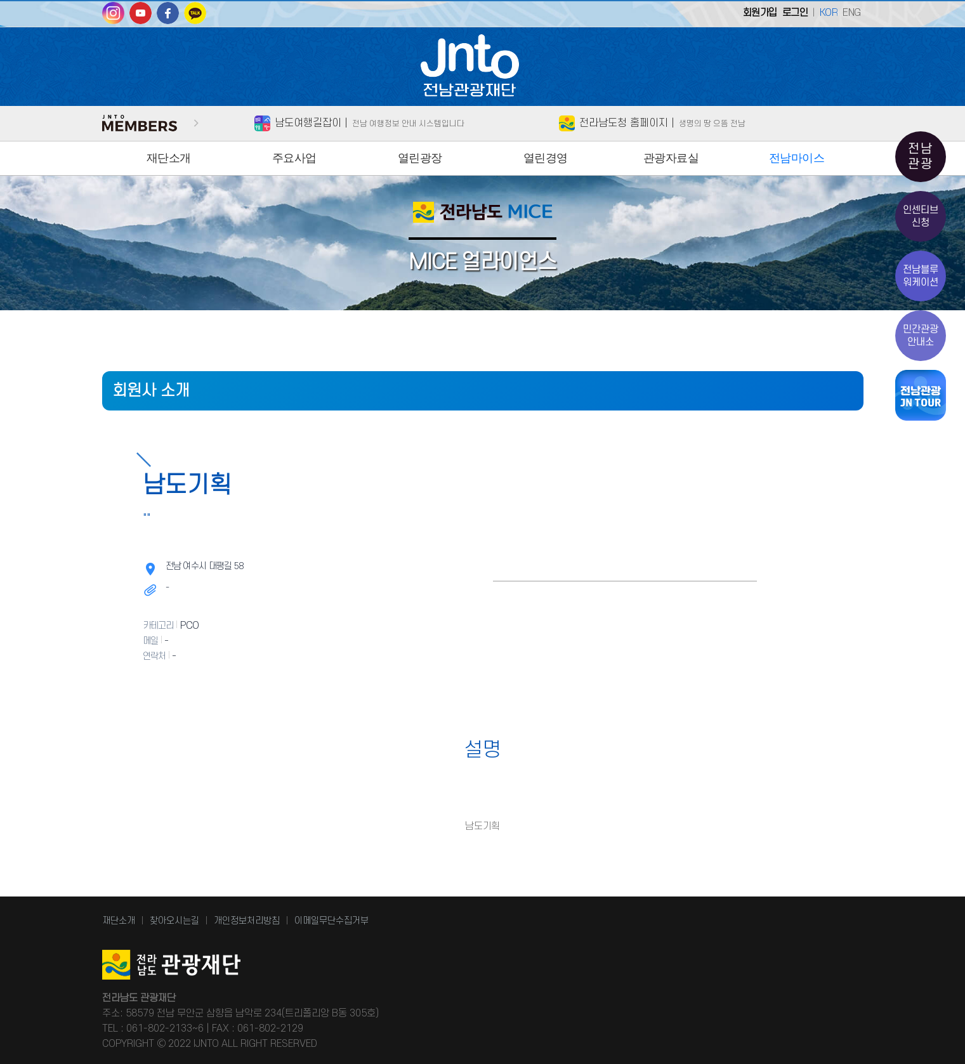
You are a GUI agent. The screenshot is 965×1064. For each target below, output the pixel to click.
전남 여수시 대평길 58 (205, 566)
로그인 (795, 12)
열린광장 (420, 158)
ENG (852, 12)
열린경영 (545, 158)
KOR (829, 12)
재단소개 (169, 158)
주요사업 (294, 158)
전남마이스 (797, 158)
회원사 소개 (151, 391)
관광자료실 (671, 158)
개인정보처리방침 (247, 921)
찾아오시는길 (174, 921)
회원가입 (760, 12)
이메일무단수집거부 (331, 921)
